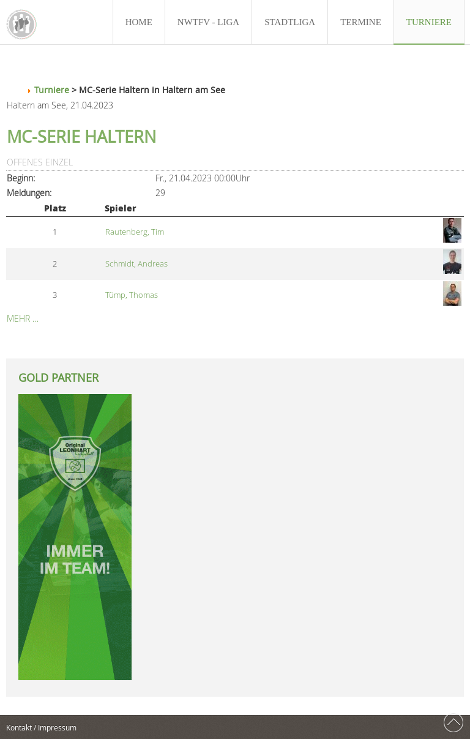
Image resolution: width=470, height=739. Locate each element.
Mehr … (23, 318)
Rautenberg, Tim (134, 232)
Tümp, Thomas (131, 295)
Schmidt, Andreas (136, 264)
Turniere (51, 90)
